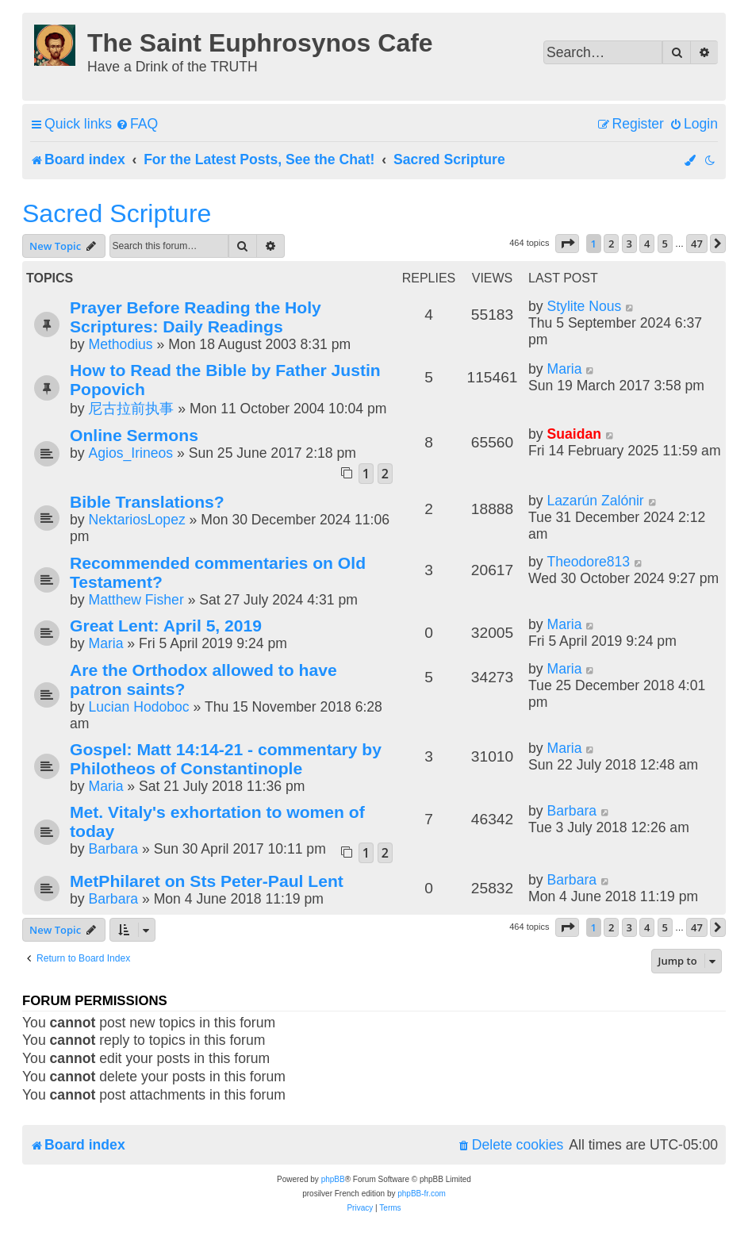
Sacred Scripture (116, 213)
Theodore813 (588, 562)
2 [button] (611, 243)
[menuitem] (137, 124)
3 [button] (629, 243)
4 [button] (647, 243)
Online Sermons (134, 435)
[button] (567, 243)
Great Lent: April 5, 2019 (166, 625)
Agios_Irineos (130, 453)
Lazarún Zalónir (595, 501)
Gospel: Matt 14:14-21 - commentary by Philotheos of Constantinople (226, 758)
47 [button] (697, 243)
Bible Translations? (147, 502)
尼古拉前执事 (131, 408)
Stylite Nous (584, 306)
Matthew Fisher (135, 600)
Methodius (120, 344)
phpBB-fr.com (421, 1193)
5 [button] (665, 243)
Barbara (113, 849)
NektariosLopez (136, 520)
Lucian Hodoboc (138, 707)
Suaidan (573, 434)
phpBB (333, 1179)
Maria (564, 369)
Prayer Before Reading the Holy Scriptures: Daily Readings (195, 317)
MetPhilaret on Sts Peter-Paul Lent (206, 881)
